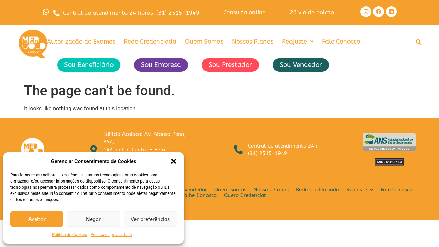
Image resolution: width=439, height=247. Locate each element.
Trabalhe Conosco (195, 197)
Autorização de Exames (81, 44)
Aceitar (37, 219)
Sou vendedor (190, 192)
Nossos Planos (252, 44)
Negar (93, 219)
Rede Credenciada (150, 44)
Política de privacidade (111, 234)
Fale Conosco (341, 44)
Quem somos (230, 192)
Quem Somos (204, 44)
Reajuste (297, 44)
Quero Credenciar (245, 197)
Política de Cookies (69, 234)
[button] (173, 161)
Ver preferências (150, 219)
